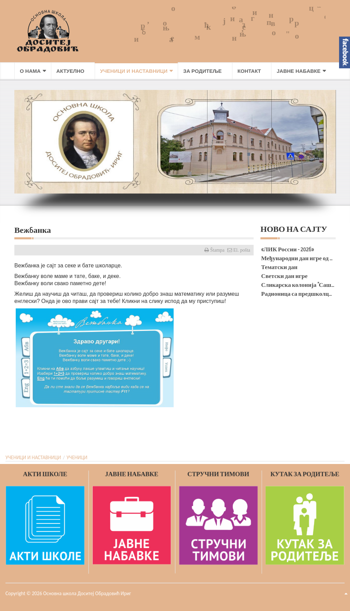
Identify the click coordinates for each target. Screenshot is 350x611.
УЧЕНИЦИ (74, 458)
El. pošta (241, 250)
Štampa (217, 250)
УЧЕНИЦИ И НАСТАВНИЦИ (29, 458)
